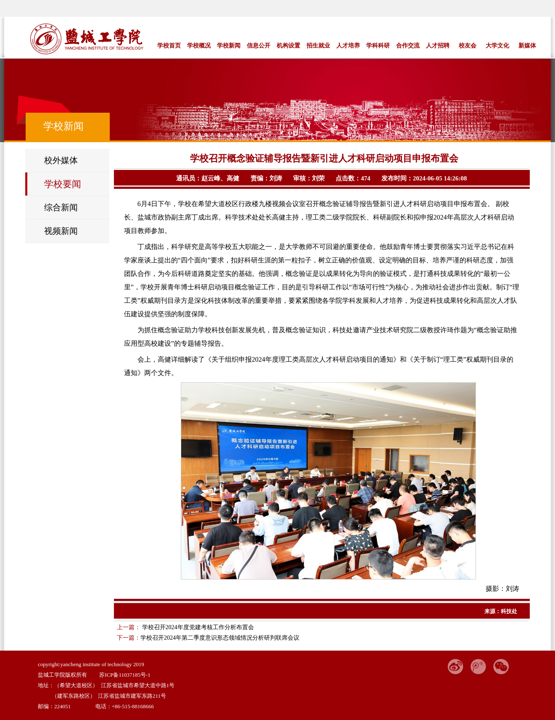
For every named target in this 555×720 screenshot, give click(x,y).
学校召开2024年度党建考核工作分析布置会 (197, 627)
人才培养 (348, 45)
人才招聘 (437, 45)
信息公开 (258, 45)
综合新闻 (61, 207)
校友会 (467, 45)
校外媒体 (61, 160)
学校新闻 (228, 45)
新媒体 (527, 45)
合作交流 (408, 45)
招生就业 (318, 45)
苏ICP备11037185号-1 (125, 675)
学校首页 (169, 45)
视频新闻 (61, 231)
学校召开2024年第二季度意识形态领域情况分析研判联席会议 (219, 638)
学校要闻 (62, 184)
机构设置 (288, 45)
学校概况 (199, 45)
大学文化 (497, 45)
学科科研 (378, 45)
